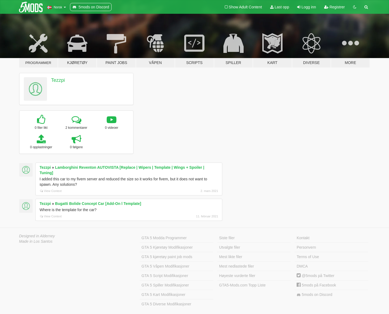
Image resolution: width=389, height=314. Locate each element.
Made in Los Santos (36, 241)
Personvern (306, 247)
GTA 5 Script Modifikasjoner (165, 276)
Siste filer (227, 238)
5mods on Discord (314, 294)
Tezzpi (58, 80)
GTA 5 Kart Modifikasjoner (163, 294)
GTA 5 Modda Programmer (164, 238)
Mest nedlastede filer (236, 266)
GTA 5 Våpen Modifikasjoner (165, 266)
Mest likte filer (230, 257)
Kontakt (303, 238)
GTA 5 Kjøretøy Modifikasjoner (167, 247)
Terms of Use (308, 257)
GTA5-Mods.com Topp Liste (242, 285)
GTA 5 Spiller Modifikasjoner (165, 285)
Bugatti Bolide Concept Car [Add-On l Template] (98, 203)
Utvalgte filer (229, 247)
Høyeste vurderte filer (237, 276)
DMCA (302, 266)
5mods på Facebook (316, 285)
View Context (51, 191)
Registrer (334, 7)
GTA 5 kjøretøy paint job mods (167, 257)
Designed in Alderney (37, 236)
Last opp (279, 7)
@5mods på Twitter (315, 275)
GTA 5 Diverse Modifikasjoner (166, 304)
